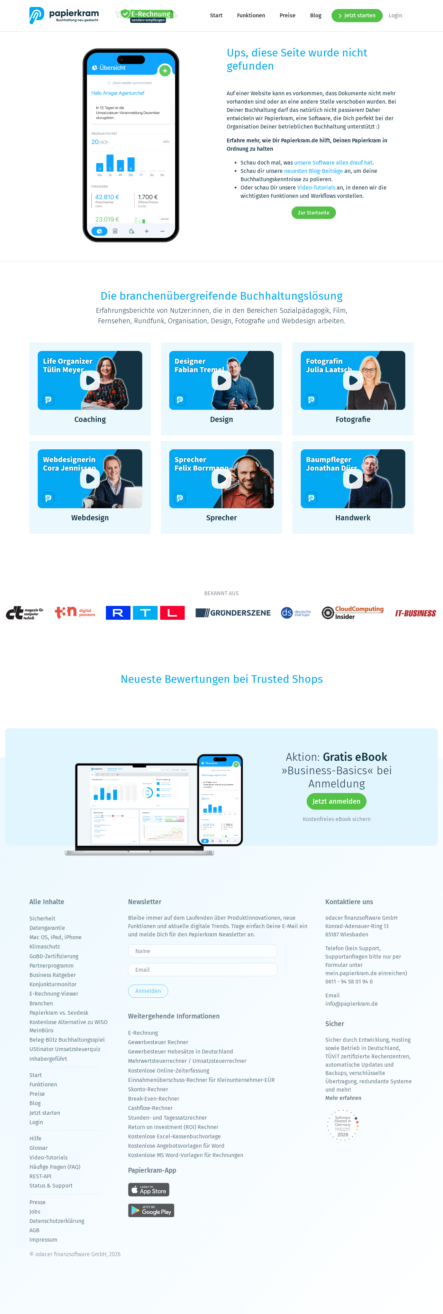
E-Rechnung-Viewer (53, 993)
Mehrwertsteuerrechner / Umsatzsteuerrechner (187, 1061)
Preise (288, 15)
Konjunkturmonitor (52, 984)
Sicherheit (42, 918)
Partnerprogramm (51, 965)
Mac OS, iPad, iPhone (55, 937)
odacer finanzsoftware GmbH (361, 918)
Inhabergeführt (48, 1059)
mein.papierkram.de (351, 973)
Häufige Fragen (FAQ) (54, 1167)
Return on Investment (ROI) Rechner (173, 1127)
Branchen (41, 1003)
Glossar (38, 1148)
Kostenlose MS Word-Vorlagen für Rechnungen (185, 1155)
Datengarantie (47, 928)
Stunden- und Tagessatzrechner (167, 1117)
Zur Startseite (313, 213)
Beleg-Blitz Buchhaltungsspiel (67, 1040)
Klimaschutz (44, 946)
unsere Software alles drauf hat (333, 162)
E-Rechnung (143, 1033)
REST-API (40, 1176)
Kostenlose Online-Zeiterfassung (168, 1070)
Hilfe (35, 1138)
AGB (34, 1230)
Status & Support (51, 1185)
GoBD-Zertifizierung (53, 956)
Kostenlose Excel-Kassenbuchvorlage (174, 1136)
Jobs (34, 1211)
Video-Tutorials (316, 187)
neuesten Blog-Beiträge (313, 171)
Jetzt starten (357, 15)
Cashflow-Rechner (150, 1108)
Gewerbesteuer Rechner (158, 1042)
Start (216, 15)
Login (395, 15)
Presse (37, 1202)
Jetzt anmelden (337, 801)
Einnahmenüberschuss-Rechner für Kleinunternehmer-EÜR (201, 1080)
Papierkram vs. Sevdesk (58, 1012)
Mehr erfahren (343, 1098)
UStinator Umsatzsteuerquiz (64, 1049)
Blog (316, 15)
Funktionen (251, 15)
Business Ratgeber (52, 975)
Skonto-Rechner (148, 1089)
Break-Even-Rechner (153, 1098)
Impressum (43, 1239)
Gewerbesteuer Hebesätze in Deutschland (180, 1051)
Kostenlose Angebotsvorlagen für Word (176, 1146)
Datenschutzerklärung (56, 1221)
